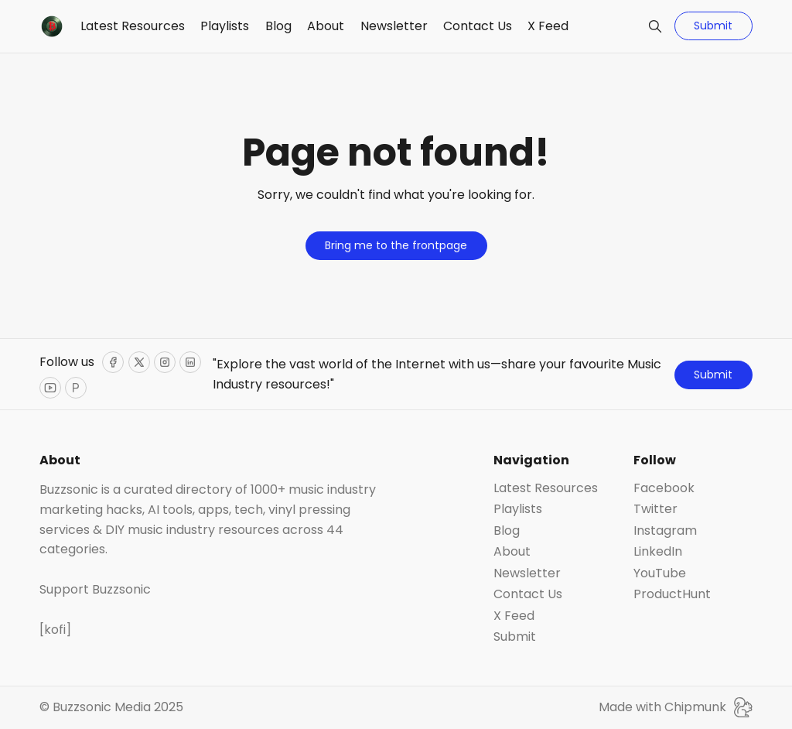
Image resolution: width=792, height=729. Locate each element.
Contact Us (477, 26)
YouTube (659, 573)
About (325, 26)
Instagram (665, 530)
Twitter (655, 509)
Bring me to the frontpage (396, 245)
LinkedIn (657, 551)
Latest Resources (132, 26)
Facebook (664, 488)
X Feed (547, 26)
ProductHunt (672, 594)
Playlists (224, 26)
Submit (713, 25)
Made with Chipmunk (676, 707)
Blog (278, 26)
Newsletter (394, 26)
